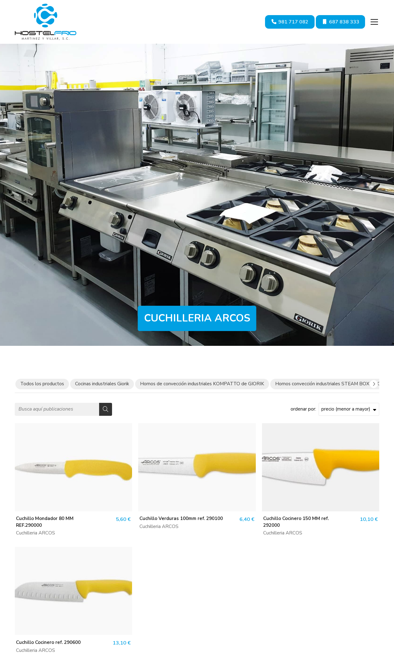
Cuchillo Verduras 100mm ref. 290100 (181, 518)
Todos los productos (42, 384)
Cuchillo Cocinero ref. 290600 (48, 642)
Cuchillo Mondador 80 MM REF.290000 (45, 521)
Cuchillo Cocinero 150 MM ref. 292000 (296, 521)
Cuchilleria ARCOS (35, 533)
